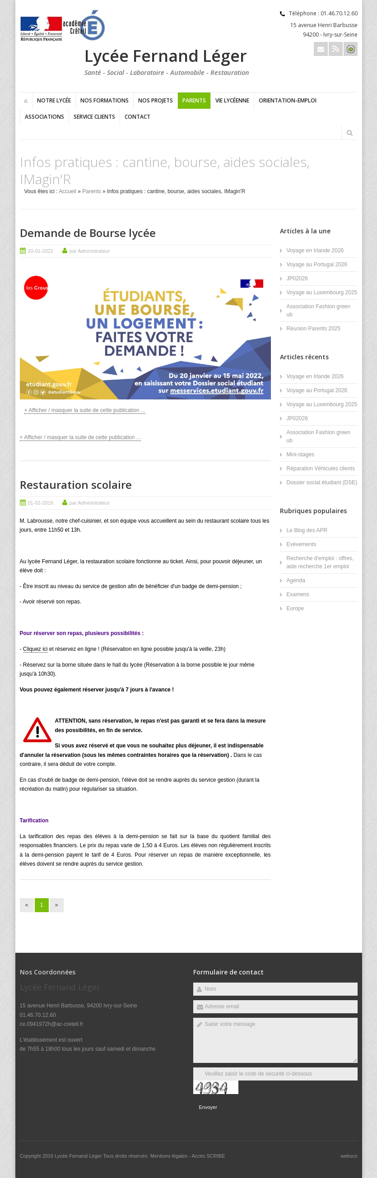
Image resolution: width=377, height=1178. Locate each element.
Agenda (296, 580)
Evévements (301, 544)
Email (321, 49)
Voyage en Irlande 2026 (315, 250)
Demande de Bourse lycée (88, 232)
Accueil (67, 191)
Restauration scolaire (76, 484)
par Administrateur (90, 251)
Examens (298, 594)
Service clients (94, 117)
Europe (295, 608)
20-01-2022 (40, 251)
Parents (194, 100)
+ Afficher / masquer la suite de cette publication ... (84, 410)
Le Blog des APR (307, 530)
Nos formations (104, 100)
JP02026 (297, 278)
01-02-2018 (40, 503)
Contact (137, 117)
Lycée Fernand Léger (79, 1156)
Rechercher (350, 132)
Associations (44, 117)
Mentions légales (169, 1156)
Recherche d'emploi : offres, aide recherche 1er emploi (320, 562)
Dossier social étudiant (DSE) (322, 482)
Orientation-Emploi (287, 100)
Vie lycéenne (232, 100)
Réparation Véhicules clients (321, 468)
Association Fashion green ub (318, 310)
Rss (336, 49)
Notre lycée (54, 100)
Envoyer (208, 1107)
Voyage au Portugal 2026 (317, 264)
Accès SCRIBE (208, 1156)
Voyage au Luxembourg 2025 (322, 292)
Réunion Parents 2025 (313, 328)
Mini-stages (300, 454)
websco (348, 1156)
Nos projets (155, 100)
